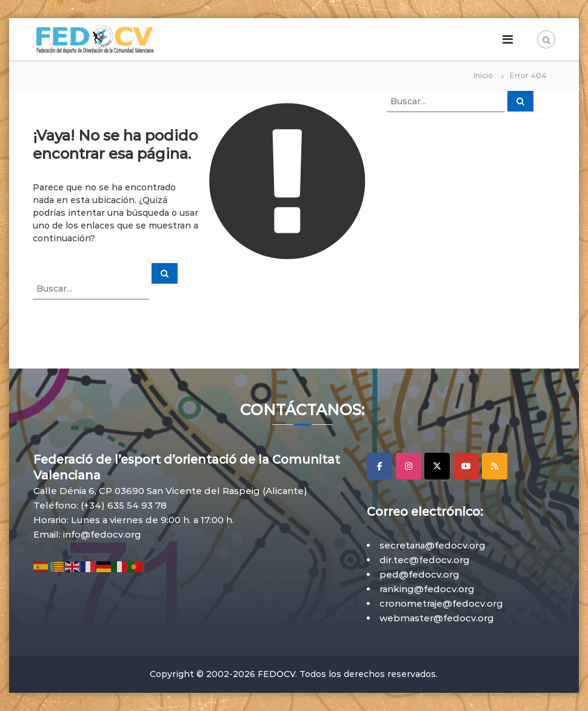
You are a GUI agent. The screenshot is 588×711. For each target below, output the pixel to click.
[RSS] (494, 466)
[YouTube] (466, 466)
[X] (437, 466)
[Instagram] (408, 466)
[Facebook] (379, 466)
